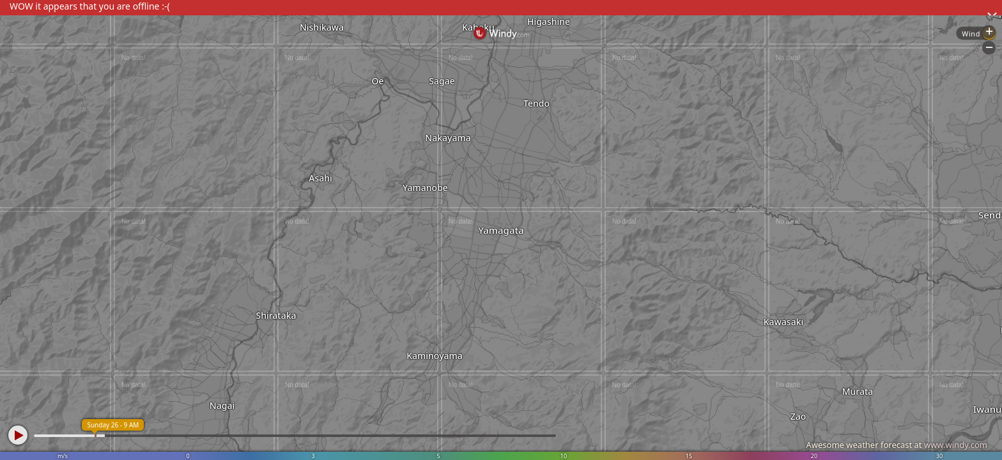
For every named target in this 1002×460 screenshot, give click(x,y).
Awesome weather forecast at (896, 444)
